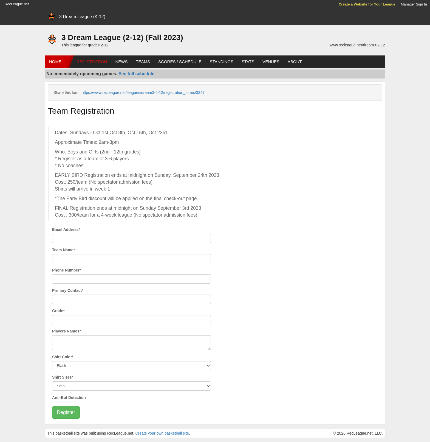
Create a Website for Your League (367, 4)
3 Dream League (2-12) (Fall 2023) (122, 37)
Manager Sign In (414, 4)
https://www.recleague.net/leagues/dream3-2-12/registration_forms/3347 (143, 92)
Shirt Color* (62, 357)
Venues (270, 61)
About (295, 61)
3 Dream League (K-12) (82, 16)
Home (55, 61)
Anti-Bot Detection (69, 397)
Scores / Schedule (180, 61)
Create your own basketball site (162, 433)
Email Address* (66, 229)
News (121, 61)
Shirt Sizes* (62, 377)
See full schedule (136, 73)
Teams (143, 61)
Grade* (58, 311)
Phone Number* (66, 270)
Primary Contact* (67, 290)
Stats (248, 61)
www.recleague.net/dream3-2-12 (357, 45)
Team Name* (63, 250)
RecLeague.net (17, 4)
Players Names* (66, 331)
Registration (92, 61)
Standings (221, 61)
